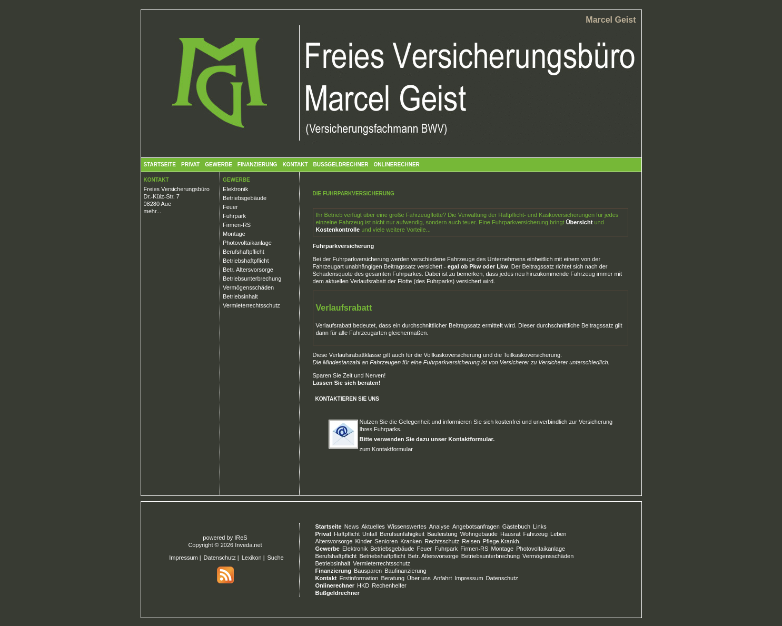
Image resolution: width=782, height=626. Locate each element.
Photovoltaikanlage (247, 243)
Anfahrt (442, 578)
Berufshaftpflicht (243, 252)
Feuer (230, 207)
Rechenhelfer (389, 585)
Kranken (411, 541)
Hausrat (510, 534)
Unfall (369, 534)
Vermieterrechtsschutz (251, 305)
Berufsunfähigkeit (402, 534)
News (351, 526)
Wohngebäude (479, 534)
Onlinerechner (397, 164)
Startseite (160, 164)
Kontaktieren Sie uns (347, 399)
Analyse (439, 526)
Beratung (392, 578)
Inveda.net (248, 545)
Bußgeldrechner (341, 164)
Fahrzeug (535, 534)
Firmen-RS (237, 225)
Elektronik (235, 189)
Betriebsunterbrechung (252, 278)
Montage (234, 234)
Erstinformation (358, 578)
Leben (558, 534)
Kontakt (295, 164)
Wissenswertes (407, 526)
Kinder (363, 541)
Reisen (471, 541)
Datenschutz (220, 557)
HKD (363, 585)
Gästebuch (516, 526)
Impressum (183, 557)
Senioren (386, 541)
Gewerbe (218, 164)
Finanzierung (257, 164)
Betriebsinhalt (240, 296)
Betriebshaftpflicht (246, 260)
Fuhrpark (234, 216)
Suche (276, 557)
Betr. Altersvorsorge (248, 269)
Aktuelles (373, 526)
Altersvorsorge (334, 541)
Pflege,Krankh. (502, 541)
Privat (190, 164)
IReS (240, 537)
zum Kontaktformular (386, 449)
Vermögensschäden (248, 287)
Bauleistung (442, 534)
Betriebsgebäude (244, 198)
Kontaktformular (470, 439)
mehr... (153, 211)
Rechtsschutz (441, 541)
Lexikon (252, 557)
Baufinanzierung (405, 571)
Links (540, 526)
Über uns (419, 578)
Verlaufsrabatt (368, 281)
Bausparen (368, 571)
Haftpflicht (347, 534)
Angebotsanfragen (476, 526)
